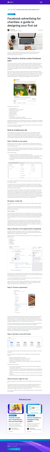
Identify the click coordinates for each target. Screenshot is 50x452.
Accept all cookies (14, 449)
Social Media (13, 9)
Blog (9, 9)
